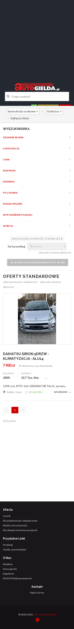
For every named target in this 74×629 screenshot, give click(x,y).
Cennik (6, 515)
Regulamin (8, 573)
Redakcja (7, 564)
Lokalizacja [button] (11, 148)
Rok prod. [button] (9, 170)
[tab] (37, 137)
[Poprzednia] (6, 410)
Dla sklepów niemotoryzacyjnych (20, 530)
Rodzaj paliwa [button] (12, 203)
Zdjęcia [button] (8, 225)
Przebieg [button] (9, 181)
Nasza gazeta (10, 568)
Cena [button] (6, 159)
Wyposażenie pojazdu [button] (17, 214)
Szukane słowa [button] (13, 137)
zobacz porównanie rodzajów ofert (20, 282)
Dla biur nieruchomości (15, 525)
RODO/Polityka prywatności (17, 578)
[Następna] (23, 410)
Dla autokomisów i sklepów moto (20, 520)
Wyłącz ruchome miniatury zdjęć (37, 262)
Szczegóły (62, 392)
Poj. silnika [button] (10, 192)
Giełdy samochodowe (14, 549)
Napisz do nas (37, 592)
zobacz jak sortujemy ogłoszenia (55, 252)
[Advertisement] (37, 38)
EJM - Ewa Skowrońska (45, 614)
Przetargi (8, 544)
